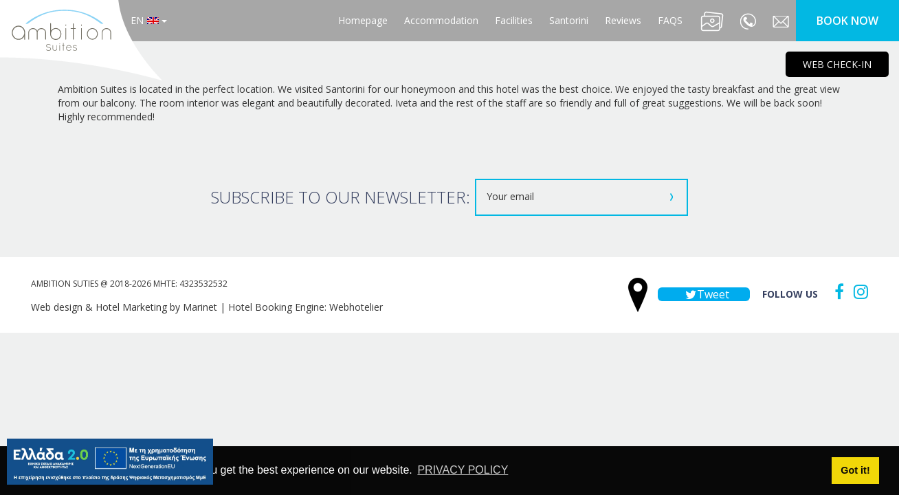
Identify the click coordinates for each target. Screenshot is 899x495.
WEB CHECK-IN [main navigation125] (837, 64)
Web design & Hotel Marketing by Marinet (124, 307)
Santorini (568, 20)
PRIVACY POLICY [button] (462, 470)
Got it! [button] (855, 470)
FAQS (670, 20)
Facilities (514, 20)
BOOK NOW (847, 20)
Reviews (623, 20)
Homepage (363, 20)
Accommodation (441, 20)
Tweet (703, 294)
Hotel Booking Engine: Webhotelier (305, 307)
